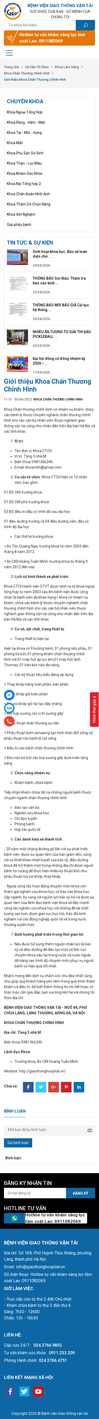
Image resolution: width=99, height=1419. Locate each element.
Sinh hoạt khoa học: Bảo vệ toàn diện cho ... (60, 254)
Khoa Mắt (15, 143)
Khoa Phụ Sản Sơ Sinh (25, 153)
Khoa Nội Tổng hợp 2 (24, 184)
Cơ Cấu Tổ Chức (37, 67)
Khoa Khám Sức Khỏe (25, 173)
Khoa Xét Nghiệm (21, 214)
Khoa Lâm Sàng (67, 67)
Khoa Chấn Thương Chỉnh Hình (27, 73)
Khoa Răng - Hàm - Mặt (26, 122)
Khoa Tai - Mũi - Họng (24, 133)
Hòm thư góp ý (94, 709)
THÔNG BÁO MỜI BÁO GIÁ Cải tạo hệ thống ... (61, 307)
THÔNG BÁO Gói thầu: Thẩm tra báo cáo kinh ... (59, 280)
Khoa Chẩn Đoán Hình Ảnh (28, 194)
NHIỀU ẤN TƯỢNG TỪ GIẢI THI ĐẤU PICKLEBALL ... (62, 334)
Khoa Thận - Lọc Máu (24, 163)
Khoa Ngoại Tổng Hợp (25, 112)
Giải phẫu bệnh (19, 225)
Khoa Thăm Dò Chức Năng (28, 204)
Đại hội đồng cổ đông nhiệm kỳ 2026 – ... (59, 360)
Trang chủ (11, 67)
